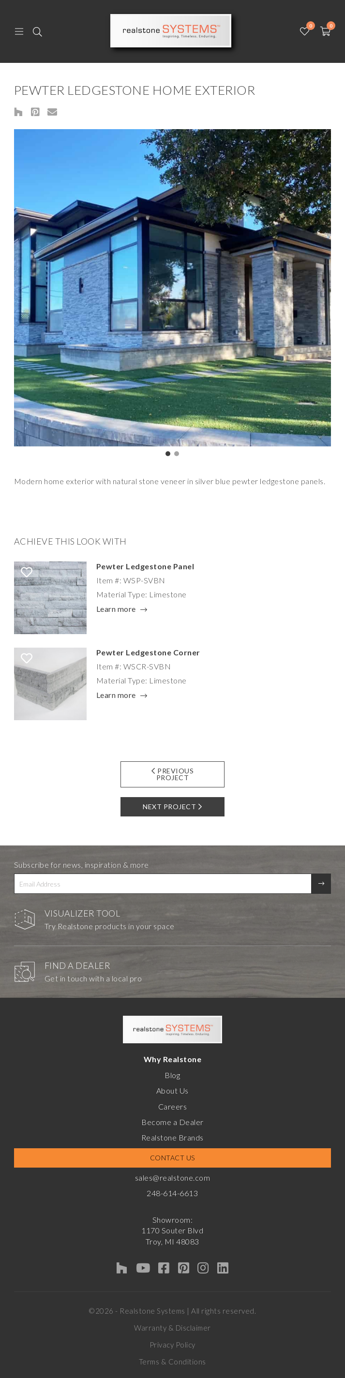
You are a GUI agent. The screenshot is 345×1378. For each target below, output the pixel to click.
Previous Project (172, 774)
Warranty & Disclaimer (172, 1327)
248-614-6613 (172, 1193)
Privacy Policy (172, 1344)
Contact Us (172, 1158)
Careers (172, 1106)
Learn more (116, 609)
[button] (167, 453)
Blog (172, 1075)
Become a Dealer (172, 1121)
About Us (172, 1090)
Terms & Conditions (172, 1361)
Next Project (172, 806)
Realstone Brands (172, 1137)
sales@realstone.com (172, 1177)
